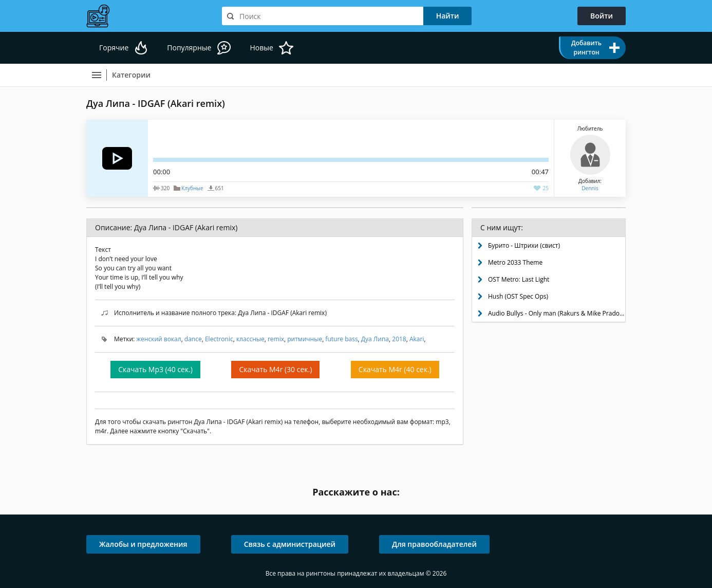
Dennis (590, 188)
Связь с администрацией (289, 544)
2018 (399, 339)
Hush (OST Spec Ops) (518, 296)
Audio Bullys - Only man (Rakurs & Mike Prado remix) (556, 313)
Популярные (189, 47)
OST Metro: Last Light (518, 279)
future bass (341, 339)
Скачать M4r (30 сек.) (275, 369)
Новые (261, 47)
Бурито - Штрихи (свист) (524, 245)
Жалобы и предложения (143, 544)
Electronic (219, 339)
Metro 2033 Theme (515, 262)
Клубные (192, 188)
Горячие (113, 47)
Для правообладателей (434, 544)
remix (276, 339)
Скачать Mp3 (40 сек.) (155, 369)
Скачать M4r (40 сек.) (395, 369)
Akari (416, 339)
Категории (131, 75)
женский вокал (158, 339)
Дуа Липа (375, 339)
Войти (601, 16)
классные (250, 339)
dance (193, 339)
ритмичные (304, 339)
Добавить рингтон (586, 48)
